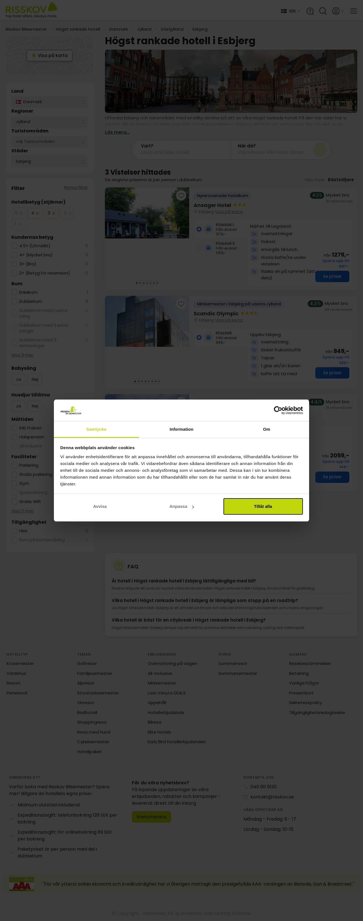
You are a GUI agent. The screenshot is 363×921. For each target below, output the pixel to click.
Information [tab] (181, 429)
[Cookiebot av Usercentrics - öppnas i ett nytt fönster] (278, 410)
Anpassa (181, 506)
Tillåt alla (263, 506)
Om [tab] (266, 429)
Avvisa (100, 506)
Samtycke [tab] (96, 429)
